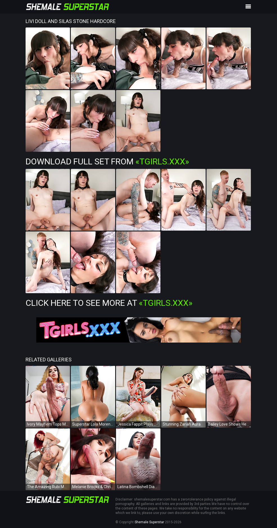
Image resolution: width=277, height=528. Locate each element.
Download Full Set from (107, 161)
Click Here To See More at (109, 303)
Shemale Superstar (149, 522)
